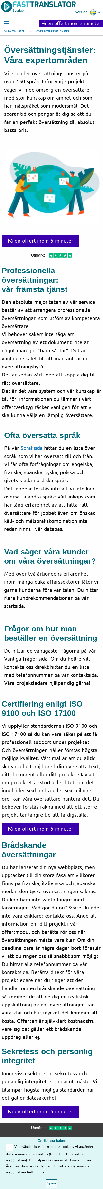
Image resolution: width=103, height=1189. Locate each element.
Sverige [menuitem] (85, 12)
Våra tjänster (14, 31)
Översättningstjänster (52, 31)
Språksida (32, 448)
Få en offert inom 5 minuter (71, 23)
